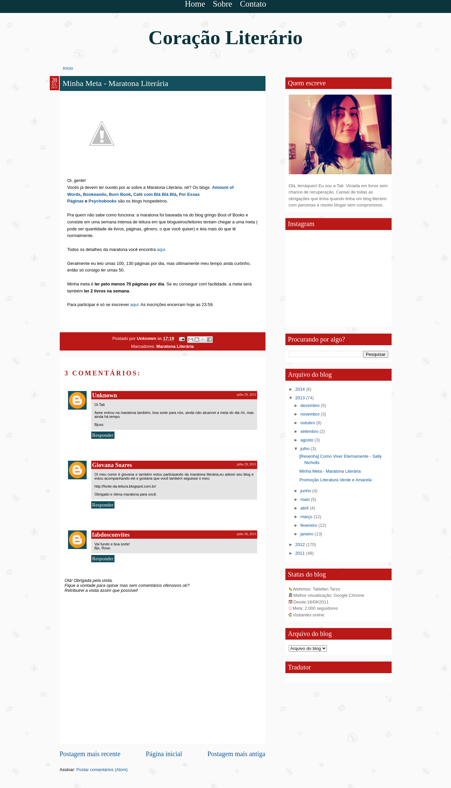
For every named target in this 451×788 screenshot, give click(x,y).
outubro (308, 422)
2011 (300, 553)
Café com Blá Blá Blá (155, 194)
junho (306, 490)
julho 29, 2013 (246, 394)
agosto (307, 439)
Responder (102, 435)
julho (305, 448)
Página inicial (164, 753)
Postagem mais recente (90, 753)
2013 (300, 397)
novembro (310, 414)
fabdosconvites (111, 534)
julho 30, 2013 (246, 534)
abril (305, 508)
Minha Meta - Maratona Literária (330, 471)
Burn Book (120, 194)
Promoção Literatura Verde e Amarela (335, 479)
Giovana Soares (112, 465)
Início (68, 68)
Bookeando (95, 194)
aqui (160, 249)
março (307, 516)
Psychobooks (103, 200)
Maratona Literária (175, 346)
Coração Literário (225, 37)
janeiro (307, 533)
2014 (300, 389)
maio (305, 499)
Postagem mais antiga (236, 753)
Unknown (147, 338)
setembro (310, 431)
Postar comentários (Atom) (102, 769)
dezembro (310, 405)
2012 (300, 544)
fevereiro (309, 525)
